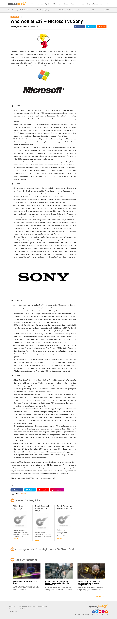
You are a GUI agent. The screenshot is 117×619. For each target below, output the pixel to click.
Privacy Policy (22, 606)
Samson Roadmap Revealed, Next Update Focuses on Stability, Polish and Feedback (57, 583)
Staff (25, 609)
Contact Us (12, 609)
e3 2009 (23, 494)
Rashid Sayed (21, 27)
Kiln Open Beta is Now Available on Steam (25, 582)
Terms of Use (12, 606)
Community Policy (42, 606)
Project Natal (33, 119)
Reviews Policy (31, 606)
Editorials (14, 17)
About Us (19, 609)
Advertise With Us (13, 611)
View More (16, 538)
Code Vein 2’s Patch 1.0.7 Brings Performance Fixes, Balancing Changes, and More (89, 583)
